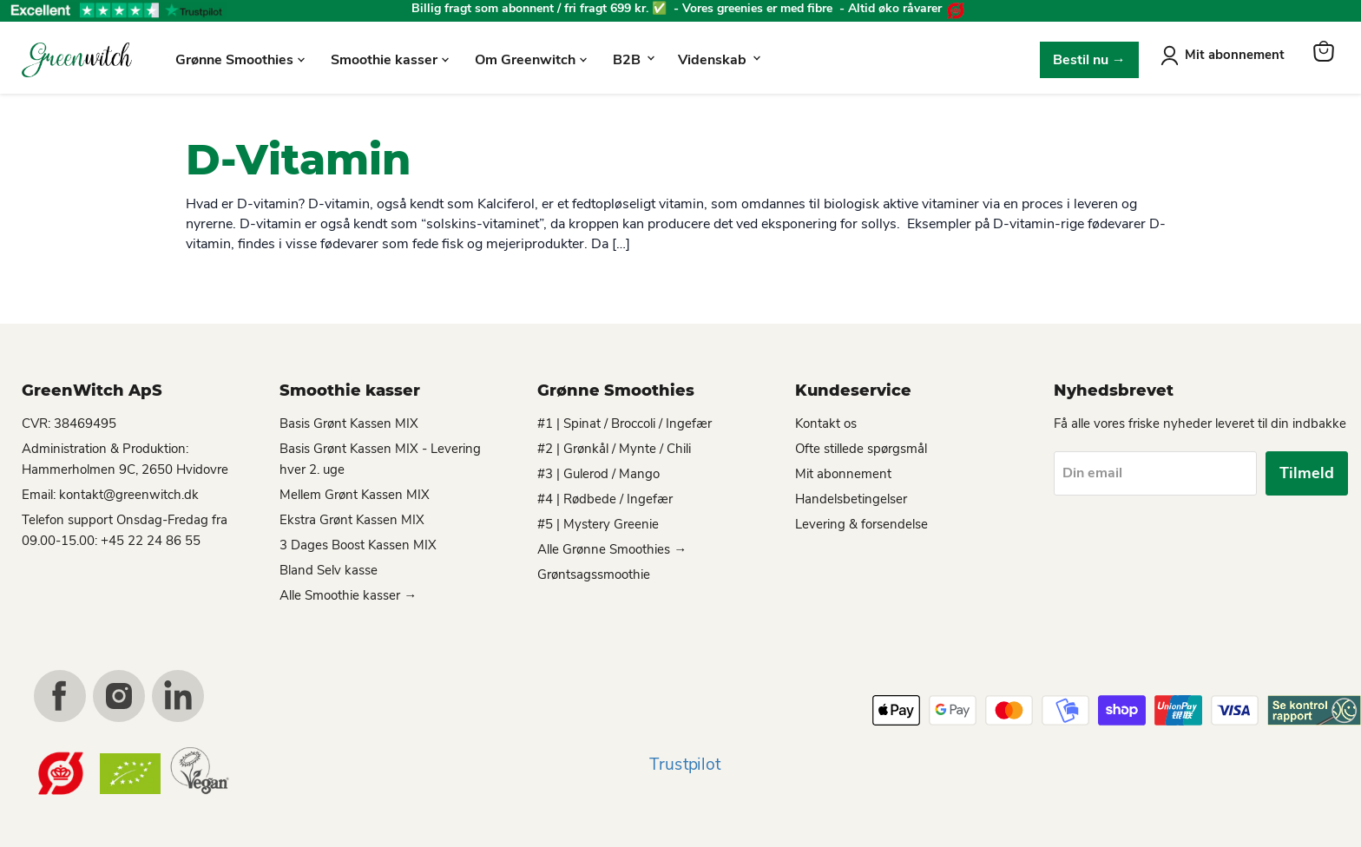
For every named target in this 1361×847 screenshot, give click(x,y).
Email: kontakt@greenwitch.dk (110, 494)
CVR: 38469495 (69, 423)
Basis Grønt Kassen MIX (348, 423)
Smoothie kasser (390, 59)
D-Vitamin (298, 160)
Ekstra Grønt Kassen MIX (351, 520)
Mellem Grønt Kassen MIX (354, 494)
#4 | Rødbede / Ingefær (605, 499)
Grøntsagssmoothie (593, 574)
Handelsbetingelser (851, 499)
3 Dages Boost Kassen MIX (358, 545)
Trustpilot (684, 764)
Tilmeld (1306, 473)
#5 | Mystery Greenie (598, 524)
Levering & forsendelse (861, 524)
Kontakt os (826, 423)
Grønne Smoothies (240, 59)
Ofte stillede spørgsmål (861, 448)
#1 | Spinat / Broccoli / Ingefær (624, 423)
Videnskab (718, 59)
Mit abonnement (1235, 54)
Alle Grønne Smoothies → (612, 549)
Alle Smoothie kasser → (348, 595)
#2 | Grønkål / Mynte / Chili (614, 448)
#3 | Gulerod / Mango (598, 474)
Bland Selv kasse (328, 570)
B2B (633, 59)
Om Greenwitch (531, 59)
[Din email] (1155, 473)
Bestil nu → (1089, 59)
